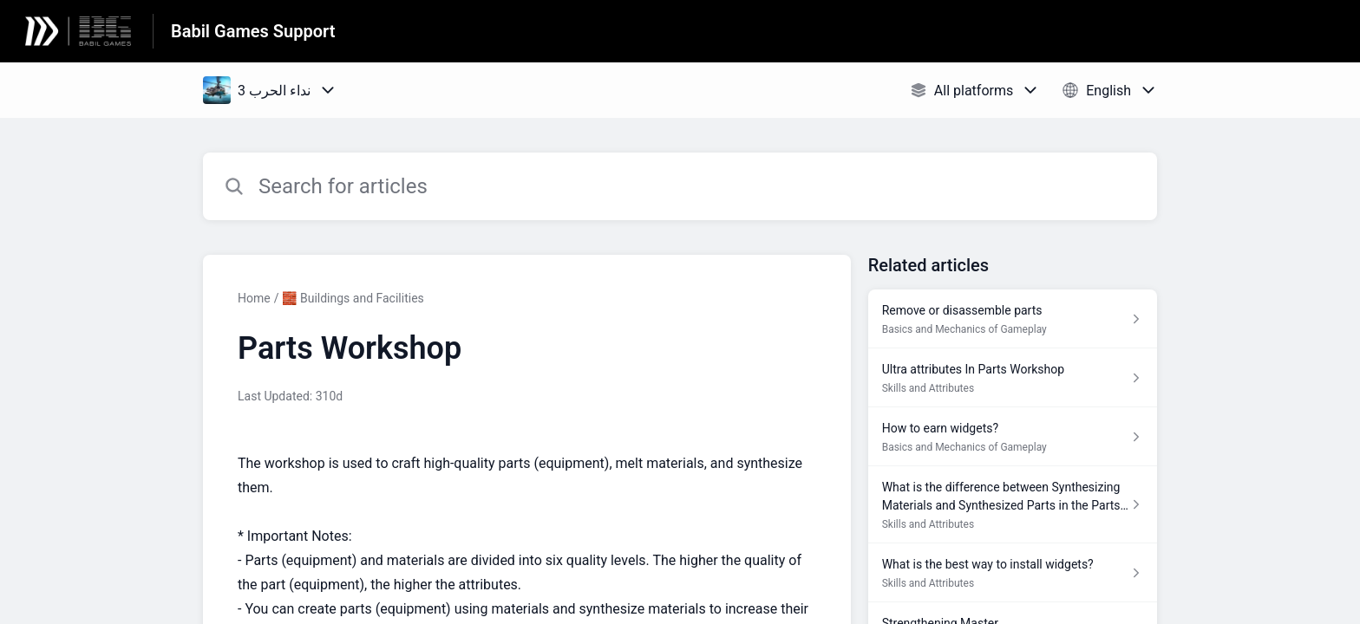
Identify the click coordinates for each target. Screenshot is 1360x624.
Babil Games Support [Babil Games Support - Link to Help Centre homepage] (253, 31)
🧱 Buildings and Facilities (352, 298)
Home (254, 298)
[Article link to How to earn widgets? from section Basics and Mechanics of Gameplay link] (1012, 436)
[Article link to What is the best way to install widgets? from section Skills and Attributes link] (1012, 572)
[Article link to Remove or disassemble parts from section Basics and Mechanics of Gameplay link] (1012, 318)
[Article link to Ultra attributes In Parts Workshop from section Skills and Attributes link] (1012, 377)
